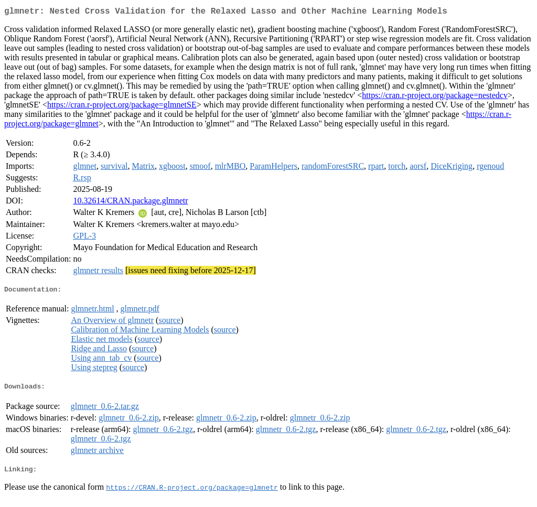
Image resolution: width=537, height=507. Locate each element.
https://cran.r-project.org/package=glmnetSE (122, 106)
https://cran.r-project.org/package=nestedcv (435, 97)
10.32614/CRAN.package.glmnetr (130, 202)
